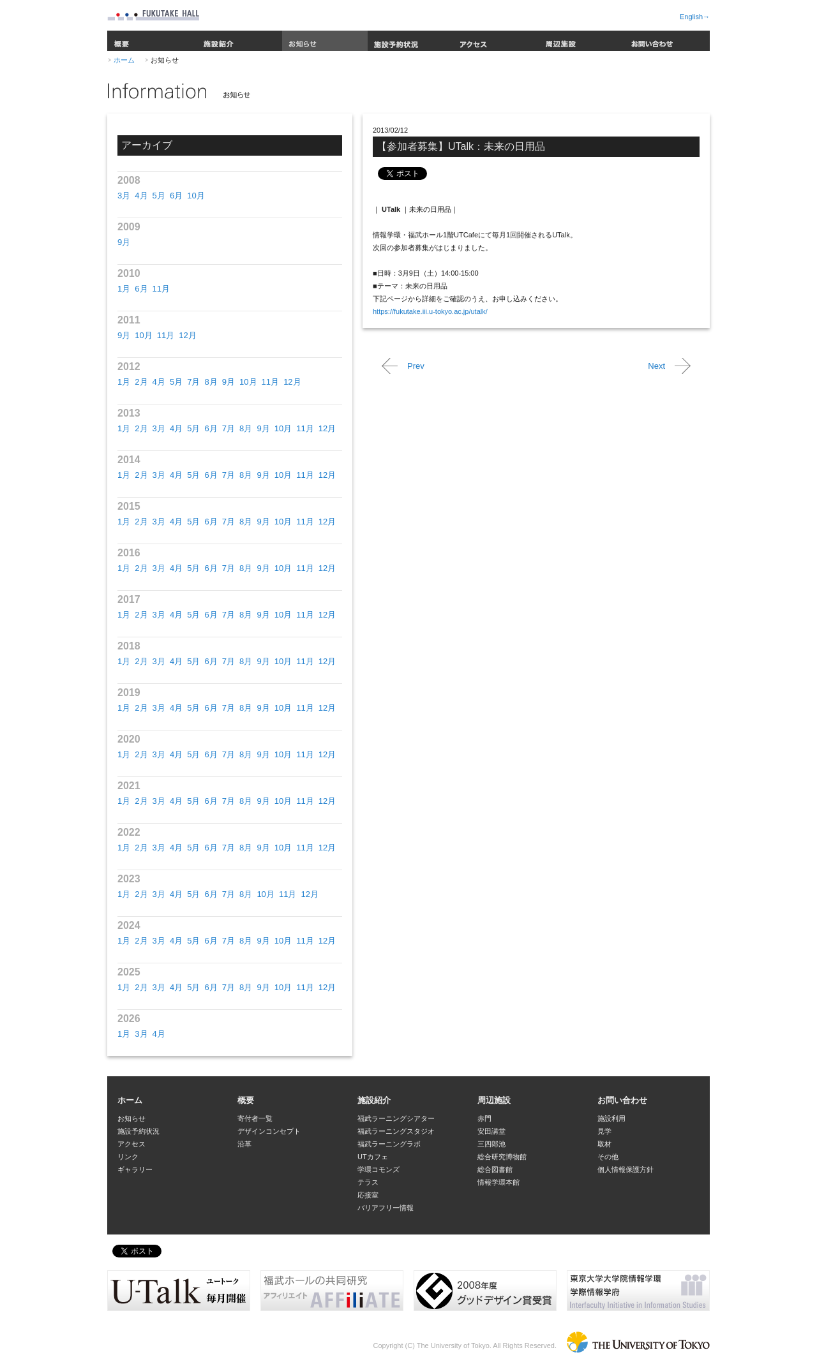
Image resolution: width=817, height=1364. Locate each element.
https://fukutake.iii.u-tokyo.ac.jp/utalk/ (430, 311)
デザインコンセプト (269, 1131)
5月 (159, 195)
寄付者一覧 (255, 1118)
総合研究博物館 (502, 1156)
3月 (123, 195)
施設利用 (611, 1118)
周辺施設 (581, 41)
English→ (695, 16)
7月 (193, 382)
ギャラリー (135, 1169)
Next (656, 366)
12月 (187, 335)
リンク (128, 1156)
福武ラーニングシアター (396, 1118)
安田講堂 (491, 1131)
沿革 (244, 1144)
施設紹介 (239, 41)
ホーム (124, 60)
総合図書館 (495, 1169)
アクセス (496, 41)
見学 (604, 1131)
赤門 (484, 1118)
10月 (195, 195)
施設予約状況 (410, 41)
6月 (176, 195)
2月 (141, 382)
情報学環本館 (498, 1182)
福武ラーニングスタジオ (396, 1131)
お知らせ (325, 41)
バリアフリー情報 (385, 1208)
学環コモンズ (378, 1169)
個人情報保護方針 (625, 1169)
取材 (604, 1144)
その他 (607, 1156)
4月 (141, 195)
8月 (210, 382)
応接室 (368, 1195)
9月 (123, 242)
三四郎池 (491, 1144)
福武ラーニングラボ (389, 1144)
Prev (415, 366)
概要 (152, 41)
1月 (123, 288)
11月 (161, 288)
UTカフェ (372, 1156)
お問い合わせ (667, 41)
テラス (368, 1182)
